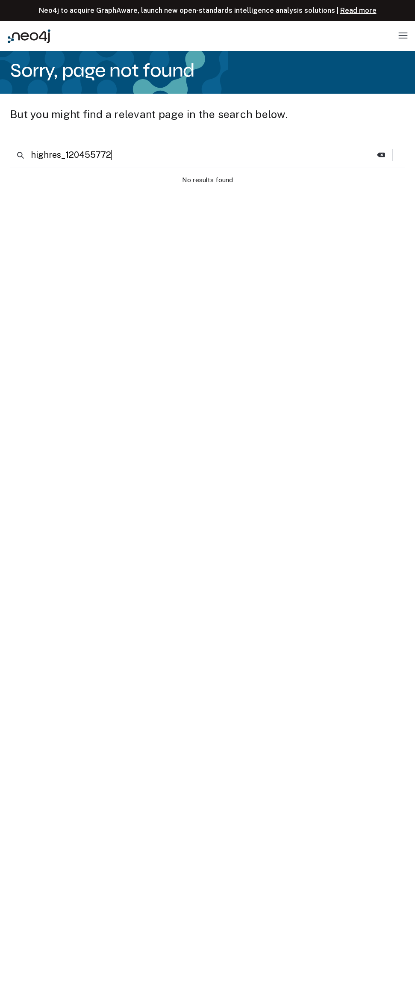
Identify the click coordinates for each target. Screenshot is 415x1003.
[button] (381, 155)
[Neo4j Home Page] (29, 36)
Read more (358, 10)
